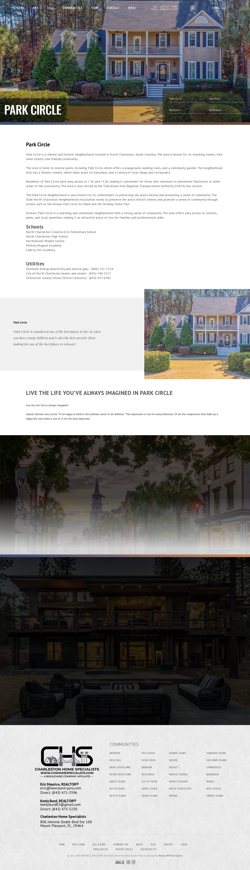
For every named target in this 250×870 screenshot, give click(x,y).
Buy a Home (78, 844)
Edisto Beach (117, 788)
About (139, 844)
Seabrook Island (216, 753)
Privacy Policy (124, 849)
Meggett (174, 767)
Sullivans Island (216, 760)
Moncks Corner (178, 774)
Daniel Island (118, 781)
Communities (72, 8)
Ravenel (173, 795)
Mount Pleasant (179, 781)
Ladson (173, 760)
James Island (149, 788)
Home (20, 8)
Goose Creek (149, 760)
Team (94, 8)
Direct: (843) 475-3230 (58, 809)
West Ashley (213, 788)
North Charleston (180, 788)
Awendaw (115, 753)
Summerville (213, 767)
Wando (210, 781)
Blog (153, 844)
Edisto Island (118, 795)
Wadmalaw (212, 774)
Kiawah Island (177, 753)
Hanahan (147, 767)
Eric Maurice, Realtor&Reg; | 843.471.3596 (164, 8)
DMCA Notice (100, 849)
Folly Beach (148, 753)
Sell (50, 8)
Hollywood (148, 774)
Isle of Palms (149, 781)
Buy (36, 8)
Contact (113, 8)
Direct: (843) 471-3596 (58, 792)
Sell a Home (99, 844)
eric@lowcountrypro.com (60, 788)
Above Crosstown (120, 767)
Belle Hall (115, 760)
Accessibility (148, 849)
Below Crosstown (120, 774)
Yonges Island (214, 795)
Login (184, 844)
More (132, 8)
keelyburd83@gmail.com (60, 804)
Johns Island (150, 795)
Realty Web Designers (171, 855)
